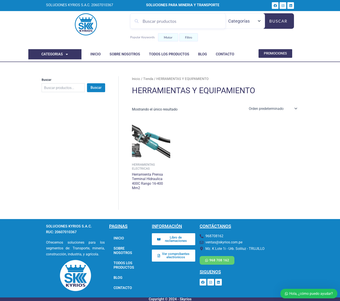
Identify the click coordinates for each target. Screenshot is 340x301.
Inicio (136, 79)
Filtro (188, 37)
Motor (168, 37)
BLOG (202, 54)
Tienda (148, 79)
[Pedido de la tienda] (272, 108)
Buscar (278, 21)
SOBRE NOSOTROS (125, 54)
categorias (55, 54)
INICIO (95, 54)
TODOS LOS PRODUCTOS (169, 54)
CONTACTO (225, 54)
